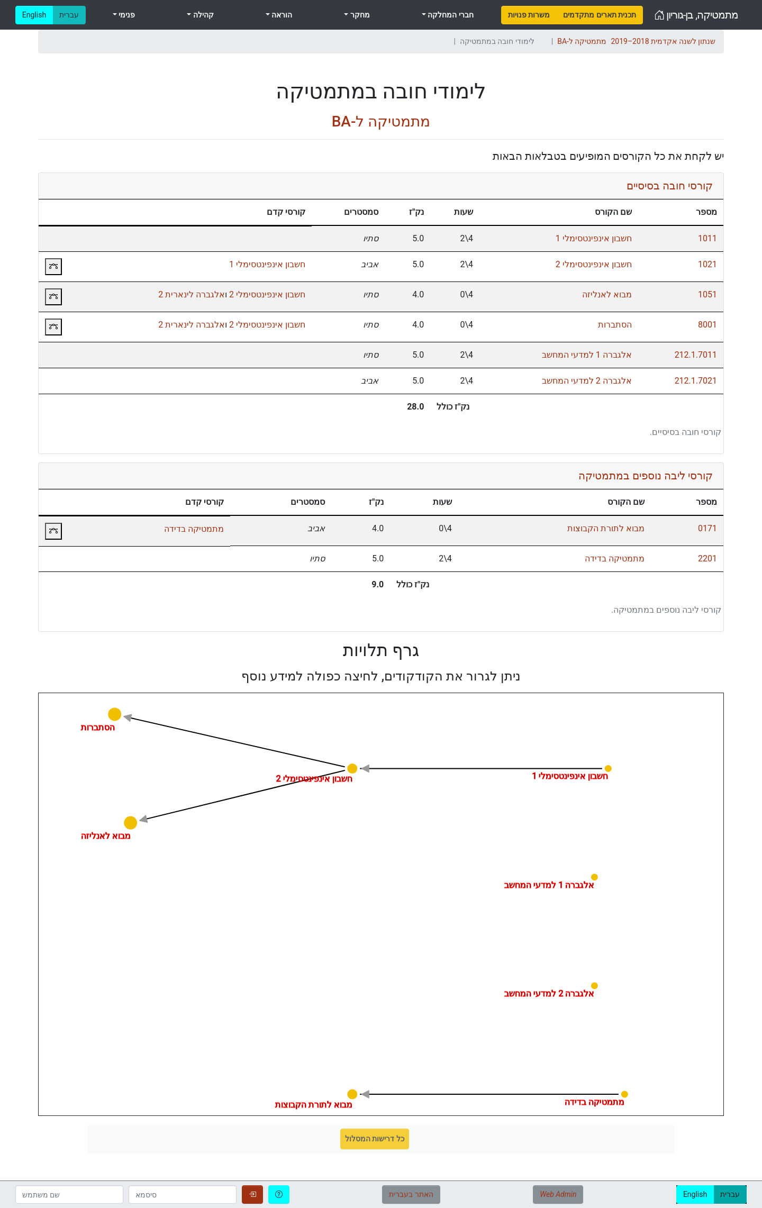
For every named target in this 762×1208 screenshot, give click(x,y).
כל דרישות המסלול (374, 1138)
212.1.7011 (696, 355)
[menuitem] (529, 15)
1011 (707, 238)
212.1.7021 (696, 381)
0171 (707, 528)
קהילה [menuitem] (202, 15)
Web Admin (558, 1194)
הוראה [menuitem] (281, 15)
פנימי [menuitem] (126, 15)
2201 (707, 558)
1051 (707, 294)
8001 (707, 325)
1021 (707, 264)
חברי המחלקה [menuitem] (450, 15)
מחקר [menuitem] (358, 15)
